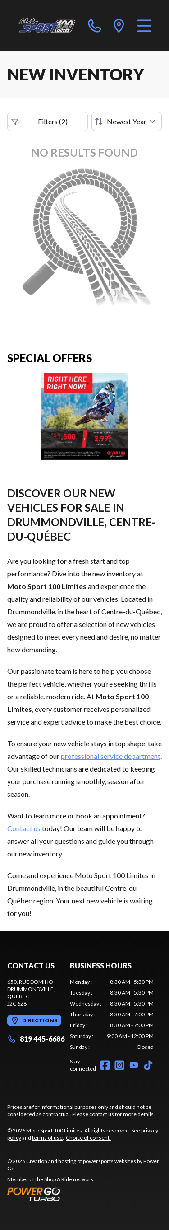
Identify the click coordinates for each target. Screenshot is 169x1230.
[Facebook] (105, 1065)
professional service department (110, 756)
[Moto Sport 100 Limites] (46, 25)
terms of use (47, 1137)
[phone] (94, 25)
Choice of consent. (88, 1137)
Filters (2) (39, 121)
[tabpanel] (112, 1014)
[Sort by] (126, 121)
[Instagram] (119, 1065)
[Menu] (144, 25)
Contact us (24, 828)
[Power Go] (84, 1194)
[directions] (119, 25)
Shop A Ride (58, 1179)
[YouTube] (133, 1065)
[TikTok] (148, 1065)
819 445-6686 (35, 1038)
